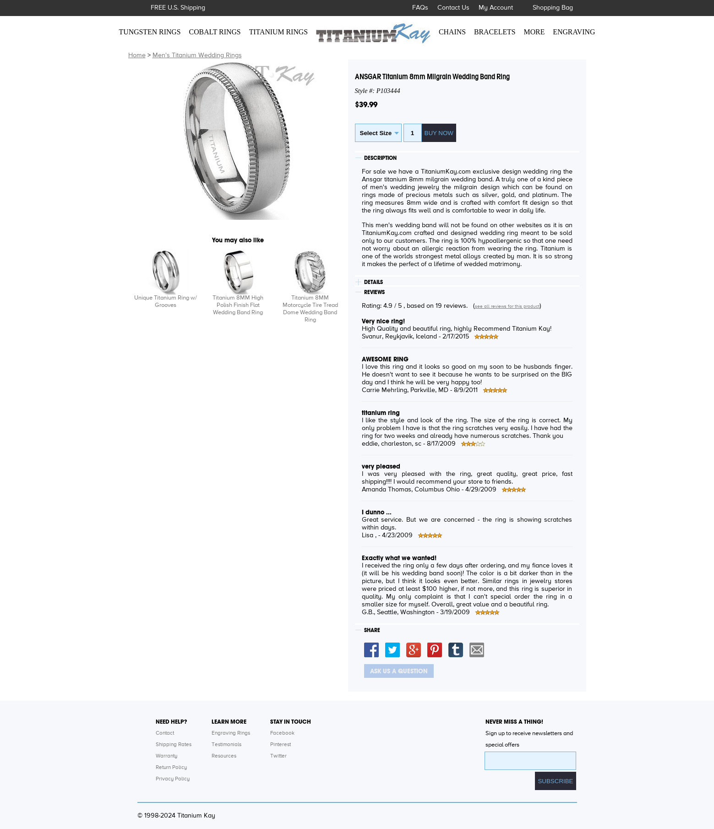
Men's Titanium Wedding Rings (197, 55)
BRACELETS (495, 32)
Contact (165, 733)
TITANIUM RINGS (278, 32)
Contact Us (453, 8)
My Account (496, 8)
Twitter (278, 756)
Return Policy (171, 767)
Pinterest (280, 744)
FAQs (420, 8)
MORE (534, 32)
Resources (224, 756)
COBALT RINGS (215, 32)
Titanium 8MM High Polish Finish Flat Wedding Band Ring (238, 305)
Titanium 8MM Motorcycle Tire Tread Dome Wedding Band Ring (310, 309)
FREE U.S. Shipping (178, 8)
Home (137, 55)
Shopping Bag (553, 8)
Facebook (282, 733)
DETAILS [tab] (373, 282)
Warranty (166, 756)
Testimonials (226, 744)
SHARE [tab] (372, 630)
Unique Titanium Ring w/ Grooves (165, 301)
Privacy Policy (173, 779)
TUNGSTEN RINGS (150, 32)
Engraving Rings (231, 733)
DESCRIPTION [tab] (380, 158)
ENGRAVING (574, 32)
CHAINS (452, 32)
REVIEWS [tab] (374, 292)
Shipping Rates (173, 744)
